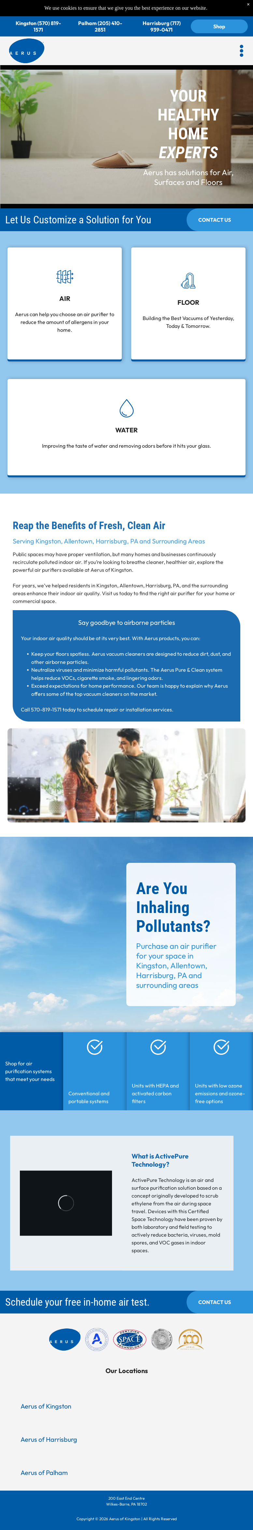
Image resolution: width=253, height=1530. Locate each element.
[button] (241, 36)
